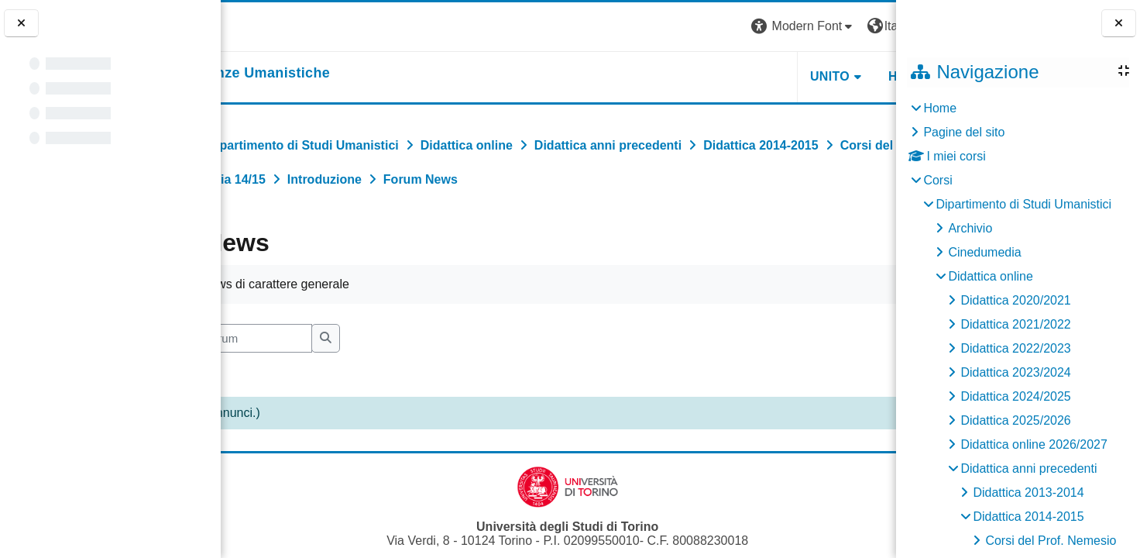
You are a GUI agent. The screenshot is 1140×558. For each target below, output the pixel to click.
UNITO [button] (705, 76)
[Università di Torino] (269, 26)
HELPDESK (798, 76)
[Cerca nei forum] (335, 338)
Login (868, 26)
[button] (679, 27)
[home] (330, 73)
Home (939, 108)
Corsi (937, 180)
